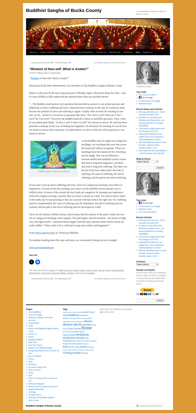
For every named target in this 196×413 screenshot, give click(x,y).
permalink (91, 273)
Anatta (82, 270)
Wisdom (35, 78)
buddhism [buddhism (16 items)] (73, 315)
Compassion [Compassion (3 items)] (80, 321)
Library (31, 359)
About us (33, 52)
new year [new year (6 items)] (77, 341)
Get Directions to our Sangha (149, 101)
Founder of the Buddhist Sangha (40, 348)
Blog (138, 52)
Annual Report (33, 323)
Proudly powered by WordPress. (151, 406)
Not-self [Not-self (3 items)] (89, 341)
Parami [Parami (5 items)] (65, 344)
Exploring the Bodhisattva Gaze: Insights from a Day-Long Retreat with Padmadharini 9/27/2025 (151, 137)
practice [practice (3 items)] (86, 344)
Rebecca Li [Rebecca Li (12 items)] (68, 346)
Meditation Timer (145, 104)
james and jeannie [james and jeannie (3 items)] (68, 332)
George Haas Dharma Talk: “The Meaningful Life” (50, 63)
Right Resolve (35, 273)
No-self (94, 270)
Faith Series (32, 342)
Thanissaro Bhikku (58, 273)
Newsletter (32, 364)
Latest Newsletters (85, 52)
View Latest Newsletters (148, 95)
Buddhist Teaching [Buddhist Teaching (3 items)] (69, 318)
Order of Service (47, 52)
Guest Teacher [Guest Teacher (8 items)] (74, 328)
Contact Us (101, 52)
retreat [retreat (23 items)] (83, 346)
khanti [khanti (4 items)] (77, 332)
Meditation (128, 52)
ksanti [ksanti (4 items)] (82, 332)
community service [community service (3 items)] (69, 321)
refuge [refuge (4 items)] (77, 347)
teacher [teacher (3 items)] (65, 350)
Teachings (32, 392)
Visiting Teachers (34, 395)
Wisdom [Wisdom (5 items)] (84, 353)
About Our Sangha (35, 315)
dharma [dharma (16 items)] (88, 321)
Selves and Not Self (45, 232)
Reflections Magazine (36, 384)
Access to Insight (71, 270)
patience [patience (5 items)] (80, 344)
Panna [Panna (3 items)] (94, 341)
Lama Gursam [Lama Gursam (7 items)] (69, 335)
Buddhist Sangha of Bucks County (64, 10)
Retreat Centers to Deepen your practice (43, 386)
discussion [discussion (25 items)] (84, 324)
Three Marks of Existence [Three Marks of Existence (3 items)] (76, 350)
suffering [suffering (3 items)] (91, 347)
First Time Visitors (66, 52)
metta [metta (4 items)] (87, 338)
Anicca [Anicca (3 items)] (70, 312)
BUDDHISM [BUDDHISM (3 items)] (83, 315)
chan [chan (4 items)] (89, 318)
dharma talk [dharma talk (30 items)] (70, 324)
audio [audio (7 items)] (65, 315)
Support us (148, 52)
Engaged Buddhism (35, 339)
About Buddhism (34, 312)
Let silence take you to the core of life (110, 63)
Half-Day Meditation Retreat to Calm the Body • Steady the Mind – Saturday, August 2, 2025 (152, 145)
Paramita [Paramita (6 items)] (72, 343)
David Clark (55, 73)
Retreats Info (114, 52)
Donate (31, 337)
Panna (108, 270)
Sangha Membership (36, 389)
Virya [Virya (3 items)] (92, 350)
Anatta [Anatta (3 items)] (65, 312)
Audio (30, 326)
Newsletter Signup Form (37, 367)
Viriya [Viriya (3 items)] (87, 350)
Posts (30, 375)
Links (30, 362)
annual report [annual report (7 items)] (89, 312)
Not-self (101, 270)
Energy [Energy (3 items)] (65, 329)
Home (51, 270)
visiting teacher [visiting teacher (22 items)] (72, 352)
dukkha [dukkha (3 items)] (93, 325)
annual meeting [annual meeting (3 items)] (78, 312)
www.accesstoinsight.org (41, 247)
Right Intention (118, 270)
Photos (31, 373)
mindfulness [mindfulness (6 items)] (68, 341)
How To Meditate (34, 356)
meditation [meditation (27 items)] (82, 334)
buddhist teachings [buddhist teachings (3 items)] (81, 318)
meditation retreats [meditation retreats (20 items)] (73, 337)
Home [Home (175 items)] (86, 327)
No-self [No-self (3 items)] (83, 341)
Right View (45, 273)
